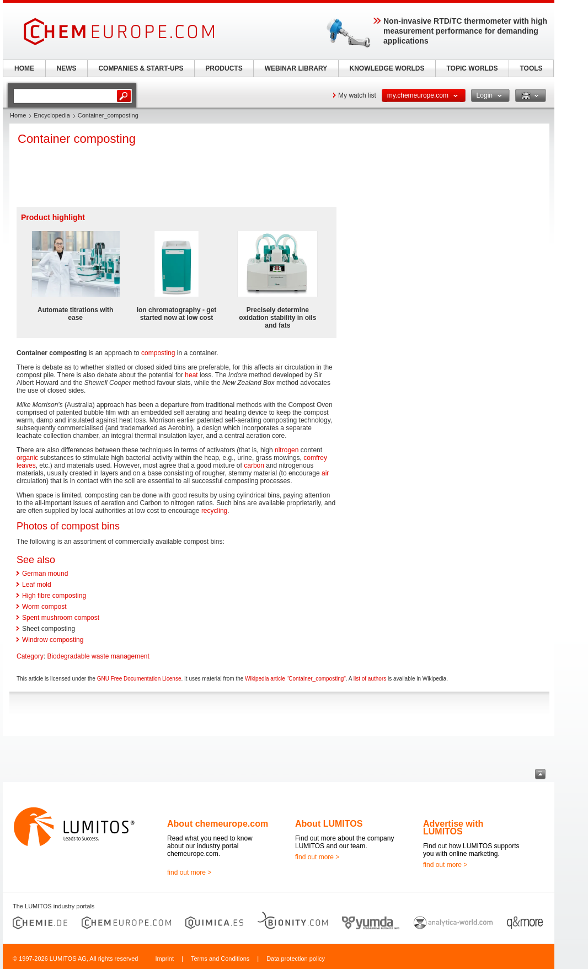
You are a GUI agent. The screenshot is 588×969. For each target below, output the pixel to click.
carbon (254, 465)
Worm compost (44, 607)
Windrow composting (52, 640)
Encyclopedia (52, 115)
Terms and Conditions (220, 958)
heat (191, 375)
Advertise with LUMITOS (453, 827)
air (325, 473)
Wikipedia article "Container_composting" (295, 679)
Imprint (164, 958)
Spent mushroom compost (60, 618)
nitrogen (286, 450)
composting (158, 353)
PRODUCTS (223, 68)
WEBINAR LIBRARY (296, 68)
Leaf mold (36, 584)
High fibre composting (54, 595)
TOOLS (531, 68)
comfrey (315, 458)
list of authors (370, 679)
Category (30, 656)
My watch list (357, 95)
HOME (24, 68)
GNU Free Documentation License (139, 679)
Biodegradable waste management (98, 656)
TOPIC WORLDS (472, 68)
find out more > (189, 872)
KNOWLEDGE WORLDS (387, 68)
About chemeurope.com (217, 823)
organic (27, 458)
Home (18, 115)
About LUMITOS (328, 823)
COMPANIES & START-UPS (140, 68)
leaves (26, 465)
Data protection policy (295, 958)
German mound (45, 573)
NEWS (67, 68)
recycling (214, 511)
